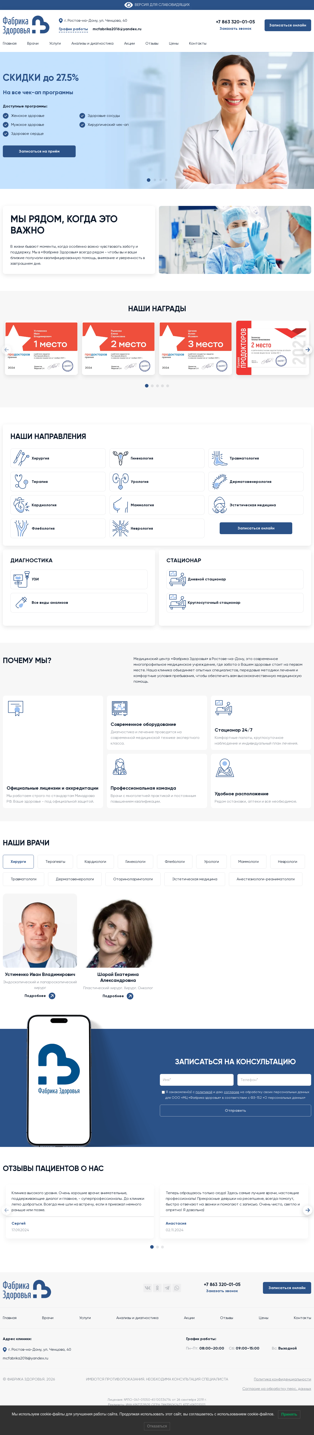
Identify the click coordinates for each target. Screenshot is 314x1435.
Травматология (246, 459)
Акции (129, 43)
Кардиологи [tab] (95, 872)
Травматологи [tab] (23, 889)
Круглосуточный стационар (215, 612)
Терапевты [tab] (55, 872)
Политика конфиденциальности (282, 1389)
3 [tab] (157, 386)
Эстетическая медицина (254, 509)
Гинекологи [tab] (135, 872)
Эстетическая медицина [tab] (194, 889)
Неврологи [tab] (287, 872)
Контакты (197, 43)
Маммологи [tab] (248, 872)
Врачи (33, 43)
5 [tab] (167, 386)
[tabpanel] (41, 352)
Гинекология (143, 459)
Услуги (55, 43)
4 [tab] (162, 386)
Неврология (143, 534)
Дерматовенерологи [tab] (75, 889)
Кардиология (45, 509)
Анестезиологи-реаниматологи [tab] (266, 889)
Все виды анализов (51, 612)
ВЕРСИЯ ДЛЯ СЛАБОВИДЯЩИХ (157, 4)
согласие (231, 1102)
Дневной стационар (208, 587)
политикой (204, 1102)
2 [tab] (152, 386)
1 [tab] (146, 386)
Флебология (44, 534)
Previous (6, 350)
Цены (174, 43)
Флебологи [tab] (175, 872)
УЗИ (36, 587)
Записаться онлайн (287, 25)
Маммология (144, 509)
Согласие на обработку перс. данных (276, 1399)
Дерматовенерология (252, 484)
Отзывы (151, 43)
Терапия (41, 484)
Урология (141, 484)
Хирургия (42, 459)
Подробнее (40, 1006)
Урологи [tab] (211, 872)
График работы (73, 29)
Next (307, 350)
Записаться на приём (39, 151)
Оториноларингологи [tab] (133, 889)
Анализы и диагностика (92, 43)
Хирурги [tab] (18, 872)
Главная (10, 43)
